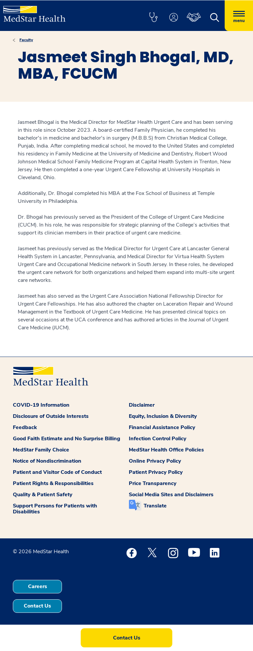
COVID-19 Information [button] (41, 405)
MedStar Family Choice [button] (41, 449)
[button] (153, 18)
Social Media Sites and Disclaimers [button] (171, 494)
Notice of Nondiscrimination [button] (47, 461)
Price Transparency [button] (153, 483)
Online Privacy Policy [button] (155, 461)
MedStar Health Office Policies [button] (166, 449)
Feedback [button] (25, 427)
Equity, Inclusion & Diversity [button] (163, 416)
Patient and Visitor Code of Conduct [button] (57, 472)
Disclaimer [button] (142, 405)
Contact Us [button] (37, 606)
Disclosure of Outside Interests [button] (51, 416)
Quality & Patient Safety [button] (42, 494)
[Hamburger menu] (239, 15)
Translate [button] (155, 505)
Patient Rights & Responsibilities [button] (53, 483)
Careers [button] (37, 586)
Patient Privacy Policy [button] (156, 472)
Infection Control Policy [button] (157, 438)
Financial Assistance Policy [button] (162, 427)
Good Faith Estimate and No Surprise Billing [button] (66, 438)
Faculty (26, 39)
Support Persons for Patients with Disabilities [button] (55, 508)
